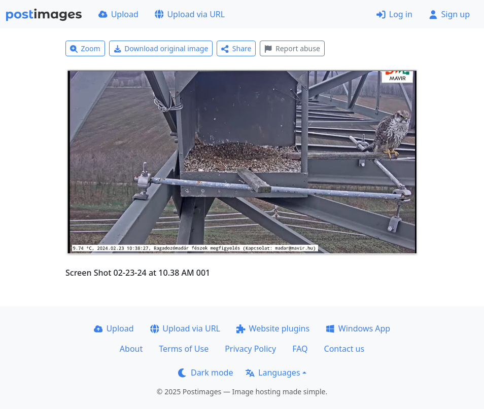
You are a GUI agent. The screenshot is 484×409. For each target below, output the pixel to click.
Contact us (344, 348)
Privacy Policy (250, 348)
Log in (394, 14)
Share (236, 48)
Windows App (358, 328)
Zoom (85, 48)
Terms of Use (184, 348)
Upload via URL (190, 14)
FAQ (299, 348)
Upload (118, 14)
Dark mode (205, 372)
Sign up (449, 14)
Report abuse (292, 48)
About (131, 348)
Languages (273, 372)
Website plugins (272, 328)
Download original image (161, 48)
